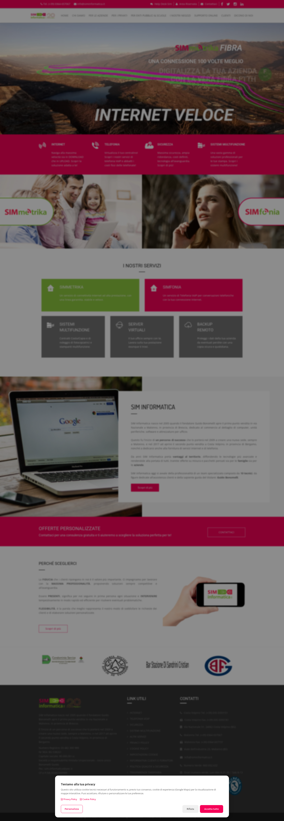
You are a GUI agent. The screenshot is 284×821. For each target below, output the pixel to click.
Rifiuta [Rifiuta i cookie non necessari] (190, 809)
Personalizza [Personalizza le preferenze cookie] (72, 809)
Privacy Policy (69, 799)
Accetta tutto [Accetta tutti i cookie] (211, 809)
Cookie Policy (88, 799)
